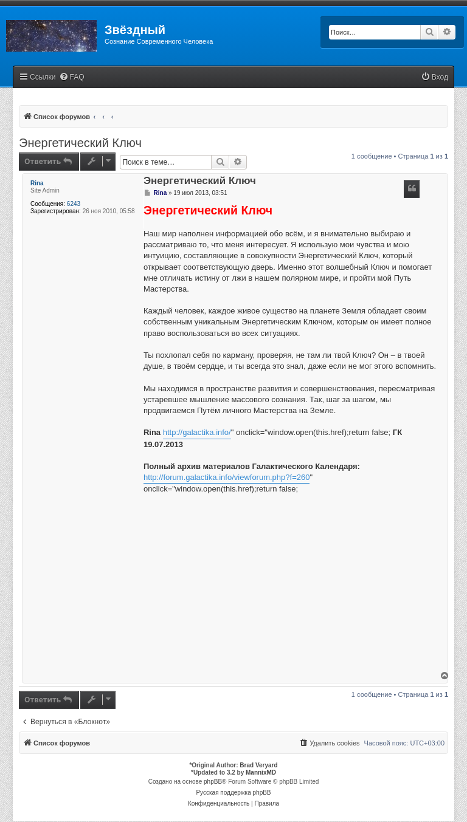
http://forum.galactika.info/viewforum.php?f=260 (227, 477)
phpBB (213, 781)
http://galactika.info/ (197, 432)
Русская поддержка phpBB (233, 792)
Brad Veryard (258, 765)
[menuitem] (72, 77)
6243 (73, 203)
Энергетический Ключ (80, 142)
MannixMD (261, 772)
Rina (37, 183)
